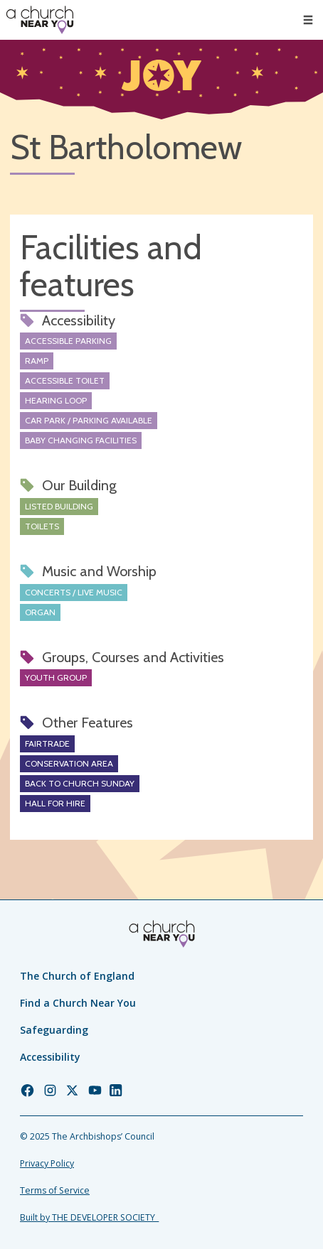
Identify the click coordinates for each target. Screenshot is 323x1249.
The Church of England (77, 976)
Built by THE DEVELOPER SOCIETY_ (89, 1217)
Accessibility (50, 1057)
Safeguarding (54, 1030)
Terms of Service (55, 1190)
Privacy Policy (47, 1163)
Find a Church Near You (78, 1003)
